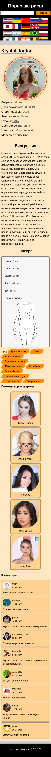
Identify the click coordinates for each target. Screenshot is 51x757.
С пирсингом (12, 381)
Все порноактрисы (19, 749)
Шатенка (24, 125)
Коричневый (24, 130)
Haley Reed (26, 566)
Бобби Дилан (25, 423)
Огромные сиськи (15, 361)
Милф (37, 351)
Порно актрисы (25, 6)
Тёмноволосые (13, 366)
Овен (24, 116)
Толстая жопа (12, 356)
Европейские (12, 371)
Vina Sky (25, 494)
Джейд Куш (25, 530)
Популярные (34, 381)
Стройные (35, 366)
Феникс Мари (25, 459)
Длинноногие (18, 351)
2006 (26, 111)
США (15, 121)
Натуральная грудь (15, 376)
